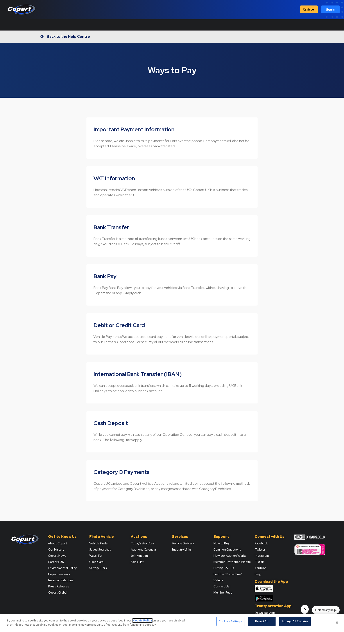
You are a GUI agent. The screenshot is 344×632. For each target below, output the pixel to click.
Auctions (66, 25)
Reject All (261, 622)
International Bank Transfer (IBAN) (137, 374)
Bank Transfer (111, 227)
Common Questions (227, 549)
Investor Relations (60, 580)
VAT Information (114, 178)
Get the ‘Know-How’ (227, 574)
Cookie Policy (142, 620)
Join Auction (139, 555)
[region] (172, 623)
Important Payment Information (133, 129)
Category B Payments (121, 472)
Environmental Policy (62, 568)
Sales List (137, 562)
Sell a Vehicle (110, 25)
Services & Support (141, 25)
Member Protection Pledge (232, 562)
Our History (56, 549)
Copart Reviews (59, 574)
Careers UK (56, 562)
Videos (218, 580)
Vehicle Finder (99, 543)
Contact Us (221, 586)
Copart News (57, 555)
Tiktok (259, 562)
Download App (265, 612)
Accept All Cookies (295, 622)
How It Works (14, 25)
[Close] (337, 622)
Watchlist (95, 555)
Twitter (260, 549)
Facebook (261, 543)
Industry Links (182, 549)
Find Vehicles (41, 25)
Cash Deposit (110, 423)
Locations (86, 25)
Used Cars (96, 562)
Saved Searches (100, 549)
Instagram (262, 555)
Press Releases (58, 586)
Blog (258, 574)
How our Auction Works (229, 555)
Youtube (261, 568)
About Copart (57, 543)
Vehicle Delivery (183, 543)
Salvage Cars (98, 568)
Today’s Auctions (143, 543)
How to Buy (221, 543)
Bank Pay (104, 276)
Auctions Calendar (143, 549)
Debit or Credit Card (119, 325)
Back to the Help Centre (69, 36)
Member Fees (222, 592)
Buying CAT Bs (223, 568)
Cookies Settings (230, 622)
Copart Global (57, 592)
